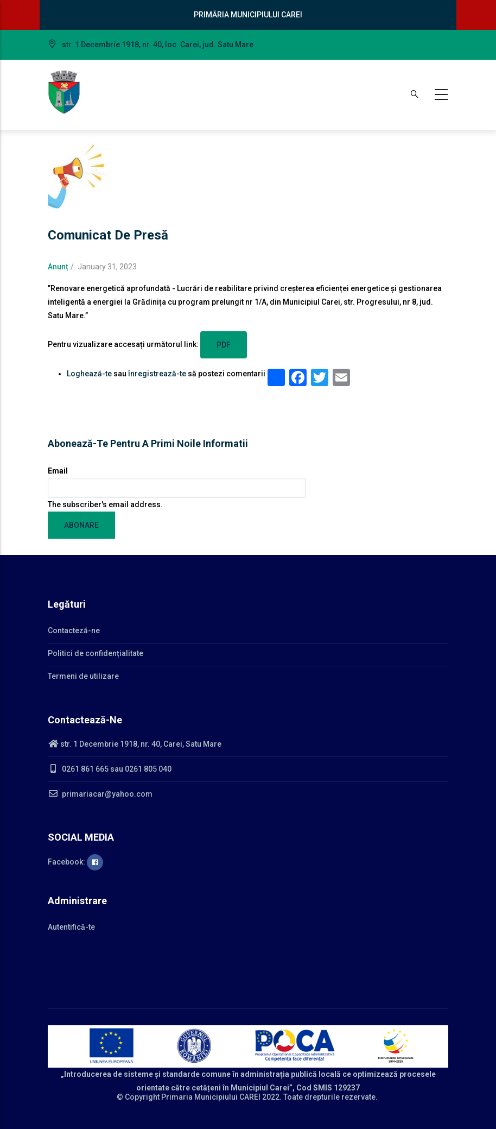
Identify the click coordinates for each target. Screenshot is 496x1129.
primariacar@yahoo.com (100, 794)
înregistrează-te (157, 373)
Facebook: (75, 861)
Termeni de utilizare (83, 676)
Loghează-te (89, 373)
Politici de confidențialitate (95, 653)
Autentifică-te (71, 927)
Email (58, 470)
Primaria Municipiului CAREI (210, 1097)
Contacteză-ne (74, 630)
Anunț (58, 266)
